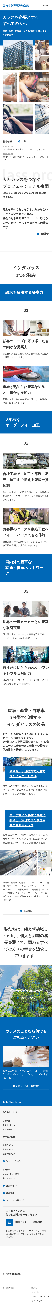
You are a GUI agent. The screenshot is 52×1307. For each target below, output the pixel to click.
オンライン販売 (15, 1200)
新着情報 (10, 1193)
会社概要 (45, 233)
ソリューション (13, 1161)
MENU (46, 5)
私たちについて (27, 998)
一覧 (24, 141)
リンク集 (35, 1292)
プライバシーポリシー (40, 1297)
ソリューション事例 (11, 1174)
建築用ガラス (8, 1145)
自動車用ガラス (9, 1154)
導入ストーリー (9, 1178)
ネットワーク (8, 1129)
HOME (34, 1288)
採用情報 (11, 1185)
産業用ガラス (8, 1149)
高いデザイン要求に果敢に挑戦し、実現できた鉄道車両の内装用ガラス (27, 820)
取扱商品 (6, 1170)
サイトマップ (36, 1301)
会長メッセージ (9, 1125)
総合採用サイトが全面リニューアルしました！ (25, 149)
